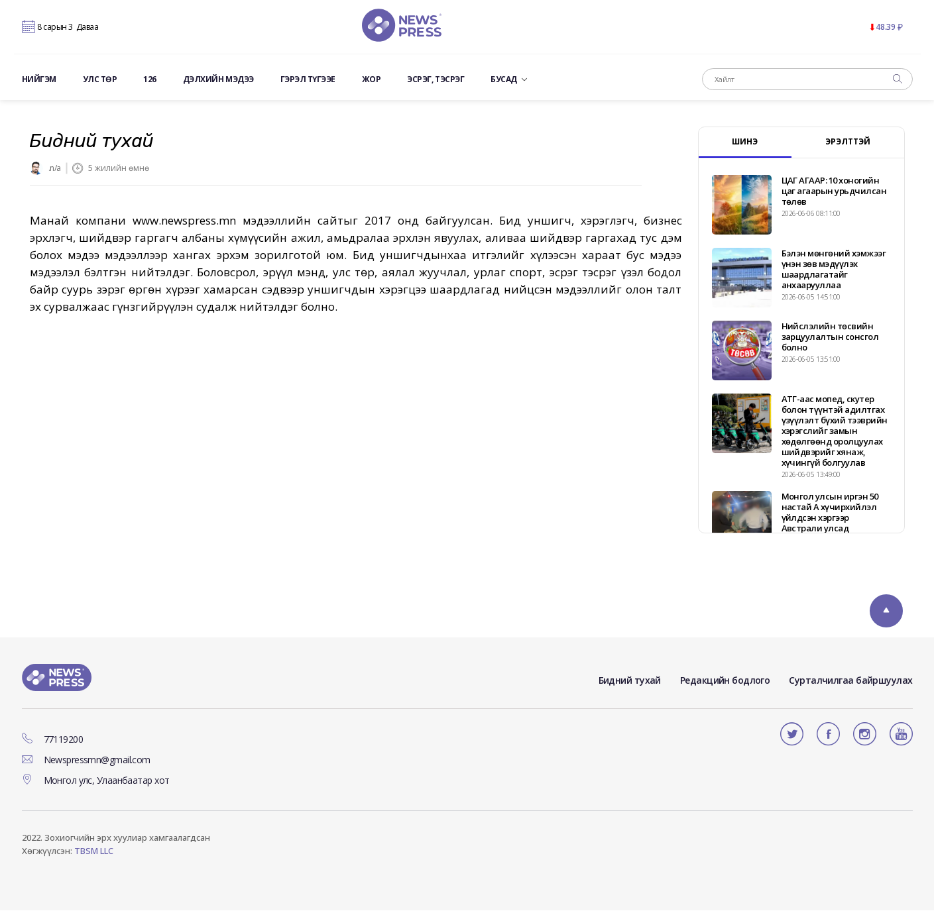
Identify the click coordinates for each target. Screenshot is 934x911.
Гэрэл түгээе (307, 80)
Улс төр (100, 80)
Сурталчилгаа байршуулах (850, 680)
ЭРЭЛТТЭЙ (847, 142)
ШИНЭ (745, 142)
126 (149, 80)
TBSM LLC (93, 851)
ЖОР (371, 80)
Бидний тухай (630, 680)
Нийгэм (39, 80)
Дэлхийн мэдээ (218, 80)
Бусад (509, 80)
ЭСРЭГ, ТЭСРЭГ (435, 80)
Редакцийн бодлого (725, 680)
